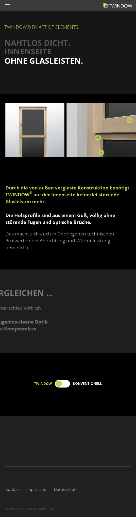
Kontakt (12, 489)
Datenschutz (66, 489)
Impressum (37, 489)
